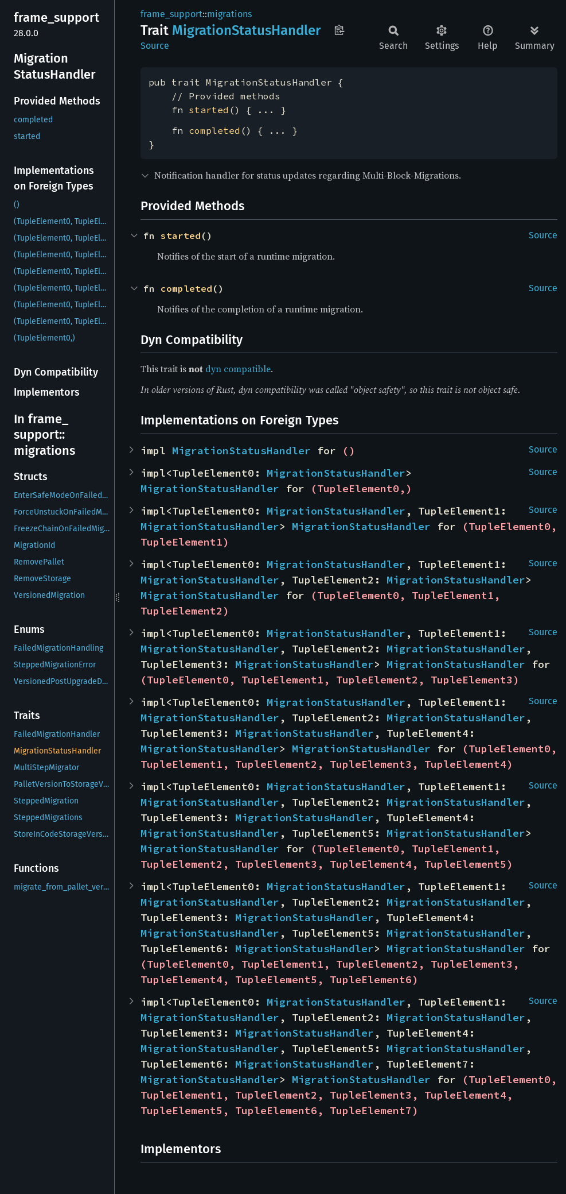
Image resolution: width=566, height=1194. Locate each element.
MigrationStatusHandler (241, 450)
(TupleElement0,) (361, 488)
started (209, 109)
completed (214, 130)
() (348, 450)
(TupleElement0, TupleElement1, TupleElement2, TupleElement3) (329, 679)
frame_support (171, 14)
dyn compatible (238, 368)
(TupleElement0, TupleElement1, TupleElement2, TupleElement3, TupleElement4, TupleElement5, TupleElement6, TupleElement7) (351, 1095)
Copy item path (339, 30)
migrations (229, 14)
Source (154, 45)
